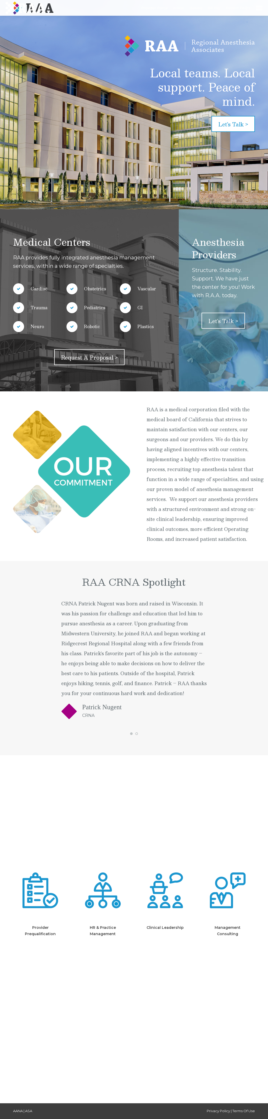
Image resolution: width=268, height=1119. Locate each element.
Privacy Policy (218, 1111)
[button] (131, 733)
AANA (18, 1111)
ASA (28, 1111)
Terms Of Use (243, 1111)
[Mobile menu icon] (259, 8)
